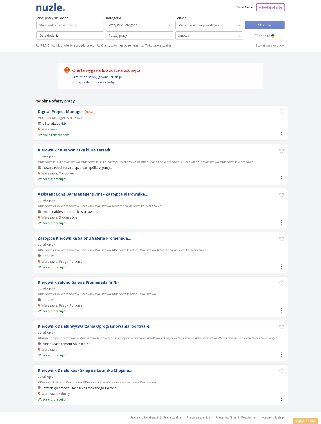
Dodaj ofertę (270, 7)
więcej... (274, 338)
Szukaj (266, 25)
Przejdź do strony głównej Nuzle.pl (97, 77)
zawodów (278, 45)
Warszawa (49, 129)
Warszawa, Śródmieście (59, 217)
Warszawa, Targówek (57, 173)
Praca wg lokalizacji (144, 417)
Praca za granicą (198, 417)
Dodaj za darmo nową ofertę (93, 82)
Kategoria (113, 18)
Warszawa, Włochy (55, 393)
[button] (281, 112)
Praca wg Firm (225, 417)
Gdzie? (180, 18)
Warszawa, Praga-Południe (62, 261)
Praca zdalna (172, 417)
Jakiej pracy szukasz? (52, 18)
